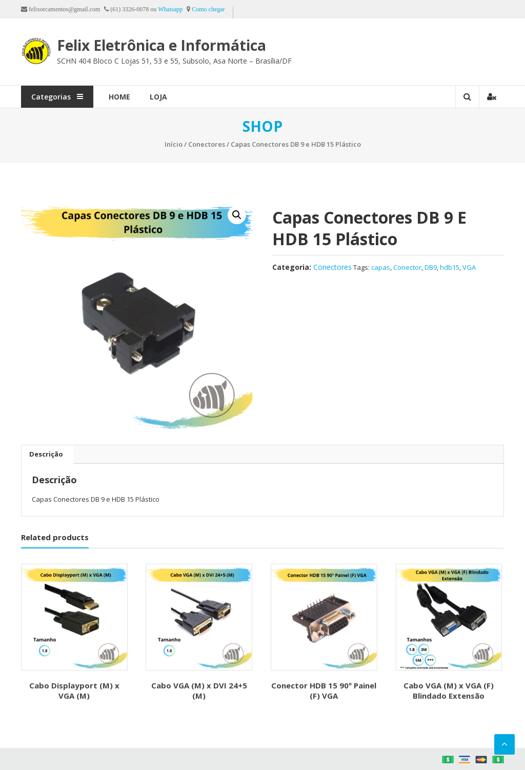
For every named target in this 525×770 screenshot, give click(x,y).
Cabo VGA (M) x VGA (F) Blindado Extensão (448, 690)
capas (380, 267)
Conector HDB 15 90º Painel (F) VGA (323, 690)
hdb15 (449, 267)
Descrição (46, 454)
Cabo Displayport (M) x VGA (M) (74, 690)
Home (119, 97)
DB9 (431, 267)
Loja (158, 97)
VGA (469, 267)
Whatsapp (170, 9)
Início (174, 144)
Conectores (206, 144)
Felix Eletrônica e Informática (161, 45)
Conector (407, 267)
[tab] (46, 454)
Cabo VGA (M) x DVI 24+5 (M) (199, 690)
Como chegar (208, 9)
